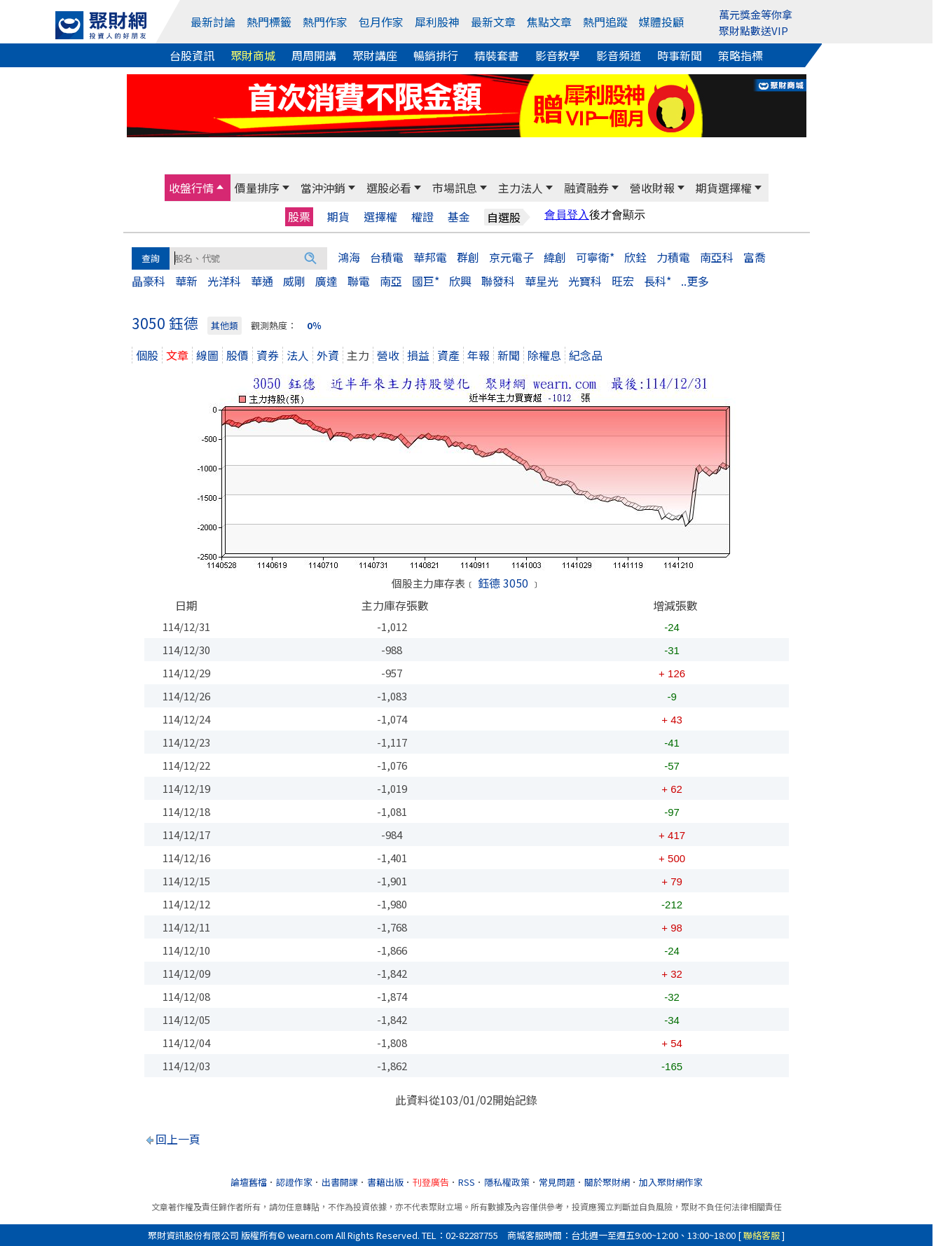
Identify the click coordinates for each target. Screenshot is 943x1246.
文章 (177, 355)
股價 (237, 355)
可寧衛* (595, 257)
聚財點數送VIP (753, 30)
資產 (448, 355)
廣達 (326, 280)
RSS (466, 1182)
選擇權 (380, 216)
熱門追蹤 (605, 21)
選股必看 (388, 187)
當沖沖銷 (323, 187)
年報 (478, 355)
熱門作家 (325, 21)
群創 (468, 257)
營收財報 (652, 187)
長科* (657, 280)
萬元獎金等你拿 (755, 14)
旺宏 (623, 280)
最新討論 (213, 21)
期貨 (338, 216)
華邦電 (430, 257)
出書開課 (340, 1182)
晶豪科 (148, 280)
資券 (267, 355)
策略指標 (740, 55)
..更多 (695, 280)
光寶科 (585, 280)
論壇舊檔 (248, 1182)
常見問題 (557, 1182)
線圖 (207, 355)
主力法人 (520, 187)
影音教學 (557, 55)
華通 (262, 280)
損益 (418, 355)
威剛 (294, 280)
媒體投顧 (661, 21)
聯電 (358, 280)
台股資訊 (192, 55)
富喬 (754, 257)
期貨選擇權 (724, 187)
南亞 (391, 280)
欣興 (460, 280)
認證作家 (294, 1182)
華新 (186, 280)
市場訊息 (454, 187)
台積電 (387, 257)
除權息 (544, 355)
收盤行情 (191, 187)
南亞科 (717, 257)
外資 (328, 355)
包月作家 (381, 21)
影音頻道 (618, 55)
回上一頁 (178, 1138)
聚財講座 (374, 55)
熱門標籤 (269, 21)
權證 (422, 216)
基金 (459, 216)
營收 (388, 355)
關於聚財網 (607, 1182)
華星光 (541, 280)
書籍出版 (385, 1182)
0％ (314, 325)
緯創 (555, 257)
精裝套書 (496, 55)
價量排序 (257, 187)
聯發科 (498, 280)
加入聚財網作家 (671, 1182)
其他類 (224, 325)
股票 (299, 216)
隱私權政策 (507, 1182)
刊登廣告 (431, 1182)
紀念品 (586, 355)
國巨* (425, 280)
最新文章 (493, 21)
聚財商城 (252, 55)
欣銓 (635, 257)
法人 (298, 355)
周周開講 (313, 55)
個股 (147, 355)
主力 (358, 355)
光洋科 (224, 280)
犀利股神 (437, 21)
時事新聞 (679, 55)
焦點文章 (549, 21)
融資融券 (586, 187)
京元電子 (511, 257)
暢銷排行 (435, 55)
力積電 (673, 257)
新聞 (508, 355)
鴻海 (349, 257)
